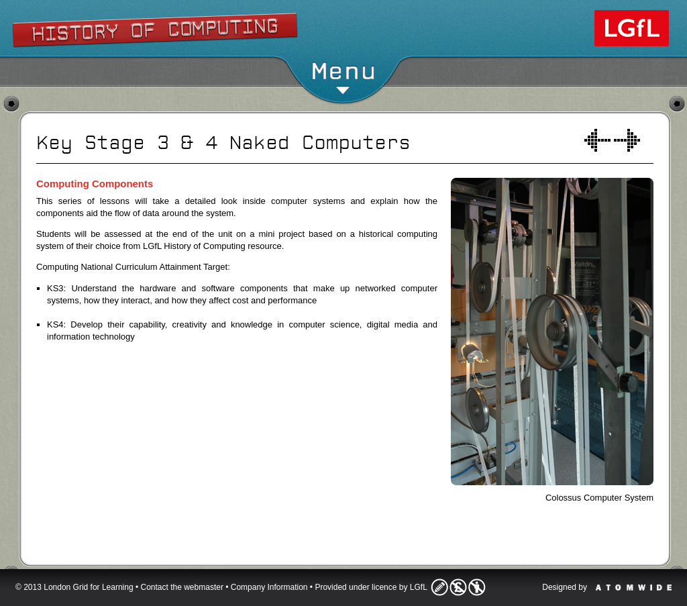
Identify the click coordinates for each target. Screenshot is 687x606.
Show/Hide (344, 23)
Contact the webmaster (182, 587)
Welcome (597, 140)
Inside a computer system (627, 140)
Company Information (269, 587)
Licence (458, 587)
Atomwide (634, 588)
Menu (343, 77)
